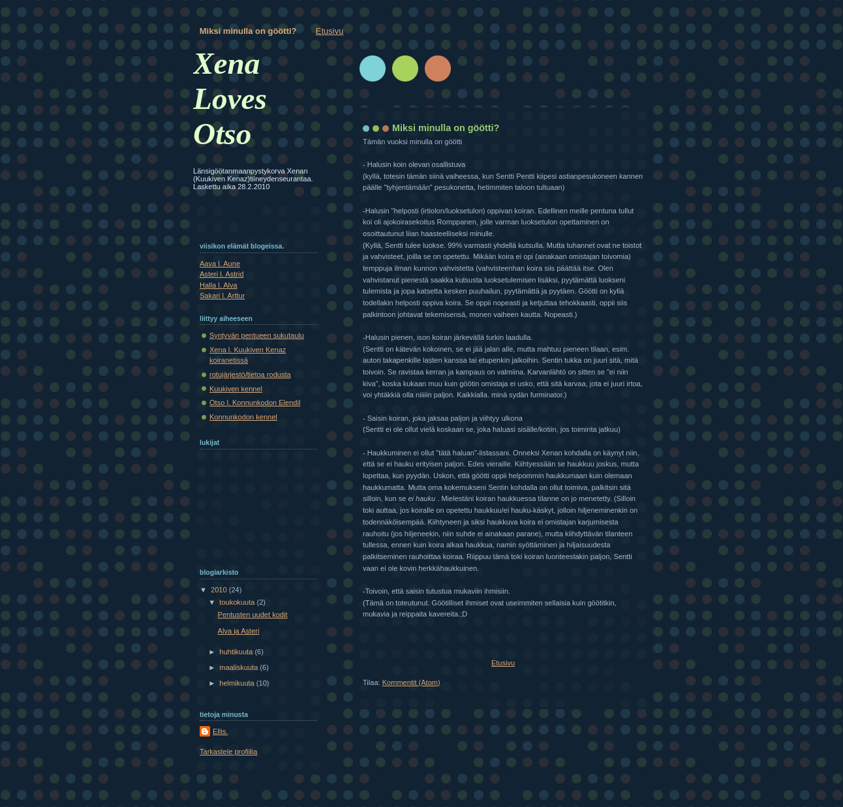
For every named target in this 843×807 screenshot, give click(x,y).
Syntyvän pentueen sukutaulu (256, 335)
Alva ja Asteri (239, 631)
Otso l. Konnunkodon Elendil (254, 402)
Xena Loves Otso (230, 98)
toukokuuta (237, 602)
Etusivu (330, 31)
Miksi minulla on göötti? (248, 31)
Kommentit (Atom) (411, 682)
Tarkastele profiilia (228, 751)
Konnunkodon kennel (243, 417)
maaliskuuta (239, 667)
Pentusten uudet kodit (253, 614)
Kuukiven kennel (235, 389)
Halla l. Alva (219, 285)
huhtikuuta (236, 652)
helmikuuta (237, 683)
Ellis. (220, 731)
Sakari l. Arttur (222, 295)
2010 (220, 590)
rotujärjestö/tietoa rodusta (250, 374)
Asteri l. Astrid (222, 274)
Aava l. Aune (220, 263)
